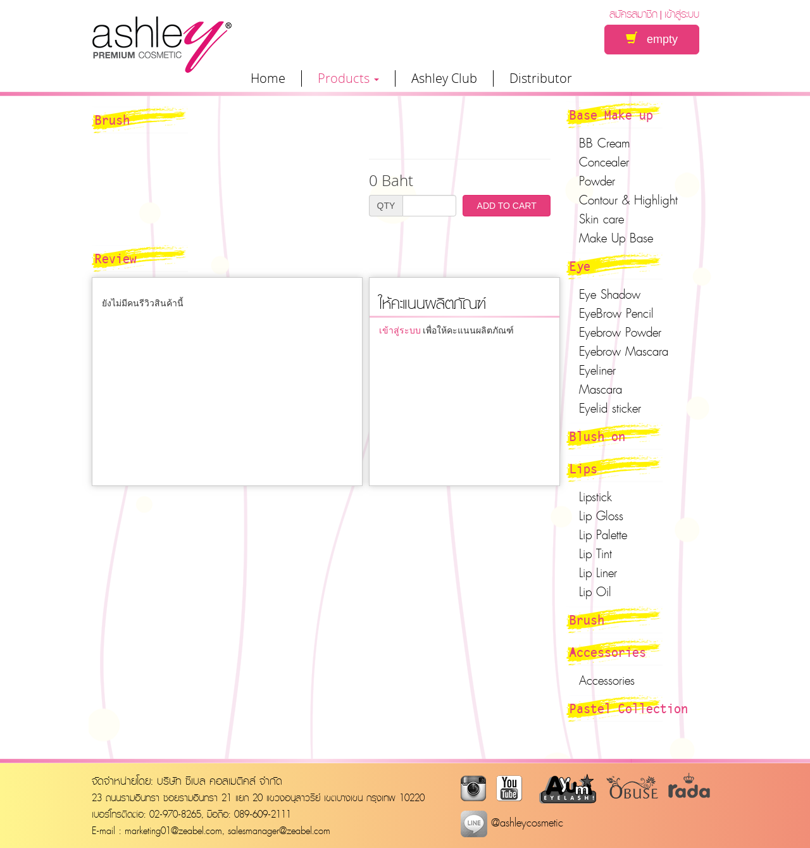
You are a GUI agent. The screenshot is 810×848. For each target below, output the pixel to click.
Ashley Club (444, 78)
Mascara (600, 389)
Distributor (540, 78)
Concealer (604, 162)
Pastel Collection (629, 708)
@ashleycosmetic (512, 822)
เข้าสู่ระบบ (681, 13)
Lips (583, 468)
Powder (597, 180)
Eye (580, 266)
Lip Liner (598, 572)
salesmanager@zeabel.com (279, 830)
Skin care (601, 218)
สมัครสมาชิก (633, 13)
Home (268, 78)
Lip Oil (595, 591)
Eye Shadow (609, 294)
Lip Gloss (601, 515)
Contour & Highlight (628, 199)
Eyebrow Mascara (623, 351)
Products (348, 78)
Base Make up (611, 114)
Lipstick (595, 496)
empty (652, 39)
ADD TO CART (507, 206)
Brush (587, 619)
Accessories (608, 652)
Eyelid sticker (610, 408)
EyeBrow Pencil (616, 313)
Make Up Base (616, 237)
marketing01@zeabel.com (173, 830)
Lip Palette (603, 534)
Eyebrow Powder (620, 332)
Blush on (597, 436)
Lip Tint (595, 553)
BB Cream (604, 143)
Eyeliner (597, 370)
